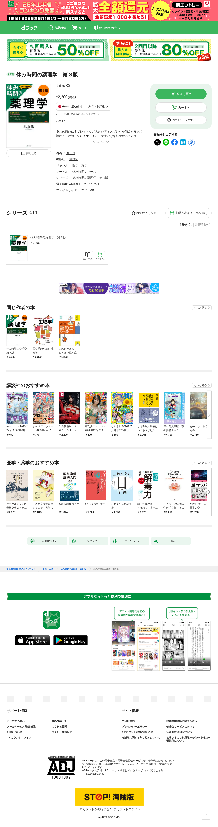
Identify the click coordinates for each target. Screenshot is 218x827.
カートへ (184, 107)
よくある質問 (59, 726)
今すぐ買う (184, 94)
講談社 (73, 159)
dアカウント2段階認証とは (137, 732)
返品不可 (61, 120)
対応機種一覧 (59, 721)
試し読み (31, 153)
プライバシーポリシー (134, 726)
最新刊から (203, 225)
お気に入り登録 (146, 213)
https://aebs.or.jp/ (94, 773)
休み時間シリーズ (84, 171)
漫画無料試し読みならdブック (20, 569)
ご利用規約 (128, 721)
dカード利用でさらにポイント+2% (76, 114)
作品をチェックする (183, 119)
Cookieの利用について (179, 732)
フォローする (68, 86)
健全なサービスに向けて (180, 726)
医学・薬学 (79, 165)
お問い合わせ (14, 732)
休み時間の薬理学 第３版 (48, 237)
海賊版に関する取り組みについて (141, 737)
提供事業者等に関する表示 (181, 721)
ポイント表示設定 (62, 732)
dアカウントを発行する (93, 809)
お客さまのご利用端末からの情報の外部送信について (188, 739)
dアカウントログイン (19, 737)
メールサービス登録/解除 (21, 726)
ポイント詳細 (96, 106)
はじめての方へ (16, 721)
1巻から (186, 225)
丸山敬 (60, 86)
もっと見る (200, 307)
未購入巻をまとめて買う (191, 213)
